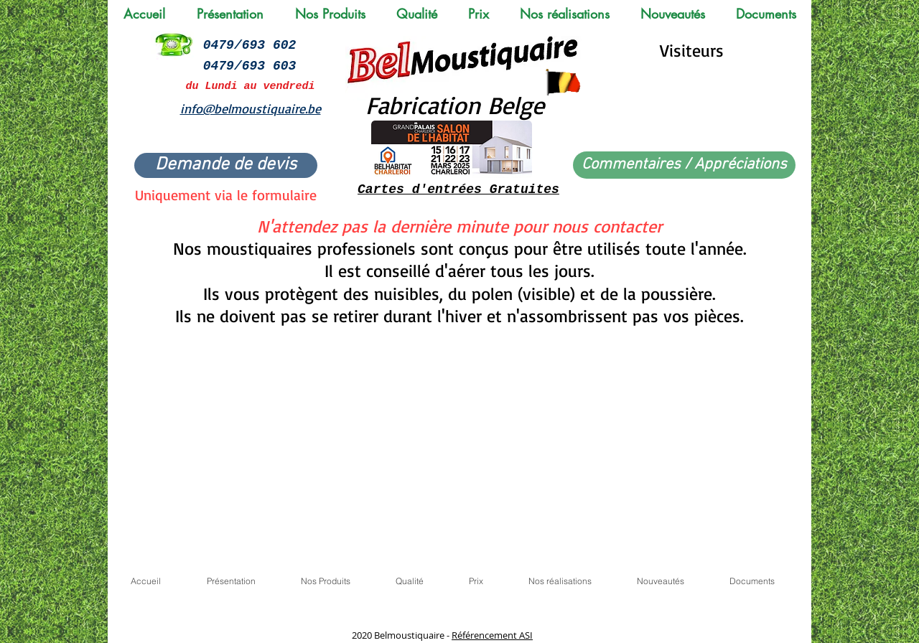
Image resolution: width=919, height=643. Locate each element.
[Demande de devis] (225, 165)
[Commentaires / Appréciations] (684, 165)
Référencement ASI (492, 635)
